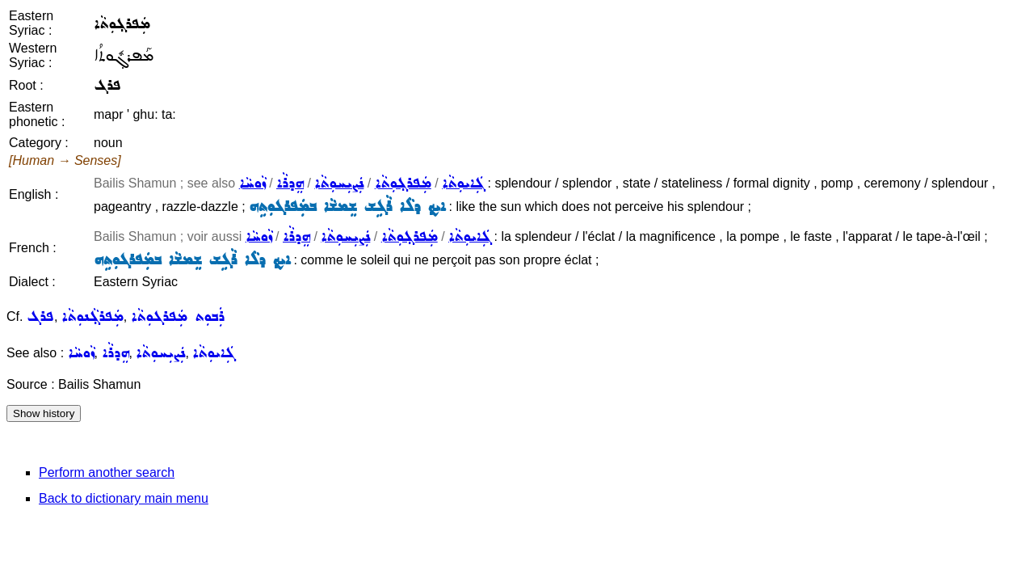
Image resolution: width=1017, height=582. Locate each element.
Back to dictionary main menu (123, 498)
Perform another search (106, 472)
